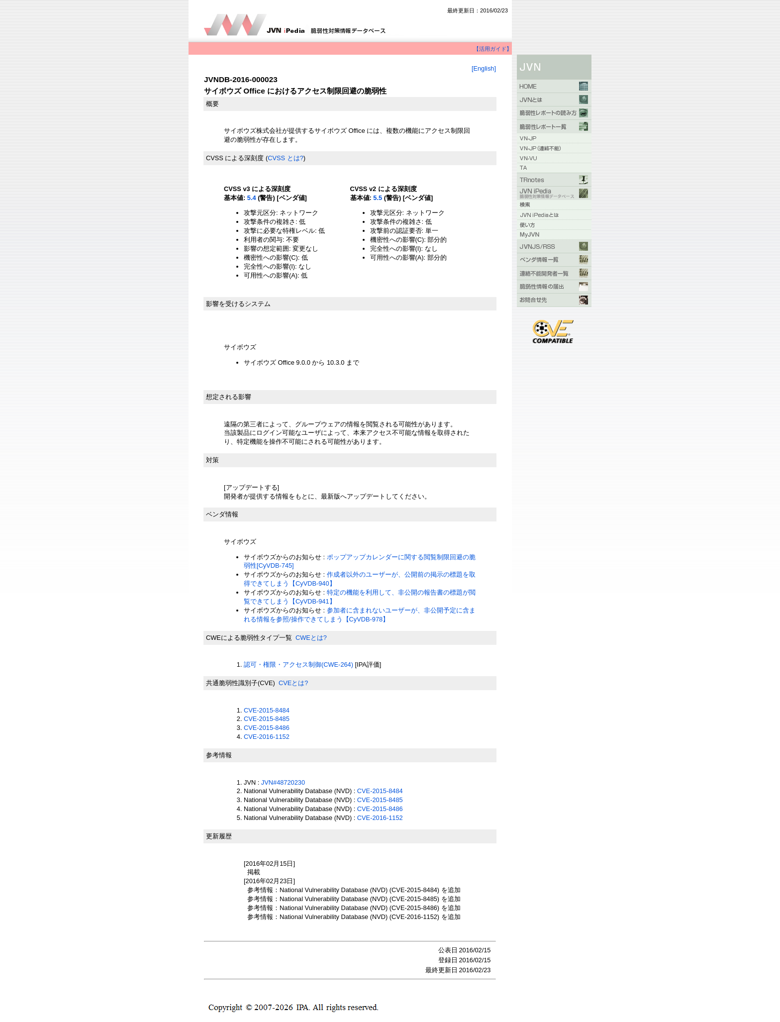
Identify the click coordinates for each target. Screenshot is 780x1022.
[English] (484, 68)
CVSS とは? (285, 158)
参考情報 (219, 755)
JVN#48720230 (283, 782)
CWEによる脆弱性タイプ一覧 (249, 637)
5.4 (251, 198)
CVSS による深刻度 (235, 158)
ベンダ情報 (222, 514)
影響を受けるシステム (238, 303)
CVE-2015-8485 (267, 718)
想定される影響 (228, 397)
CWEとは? (311, 637)
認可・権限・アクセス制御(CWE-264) (298, 664)
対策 (212, 460)
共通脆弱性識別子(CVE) (240, 683)
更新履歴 (219, 836)
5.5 (377, 198)
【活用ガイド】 (493, 49)
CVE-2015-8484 (267, 710)
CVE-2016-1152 (267, 736)
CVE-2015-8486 (267, 727)
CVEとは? (293, 683)
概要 (212, 103)
